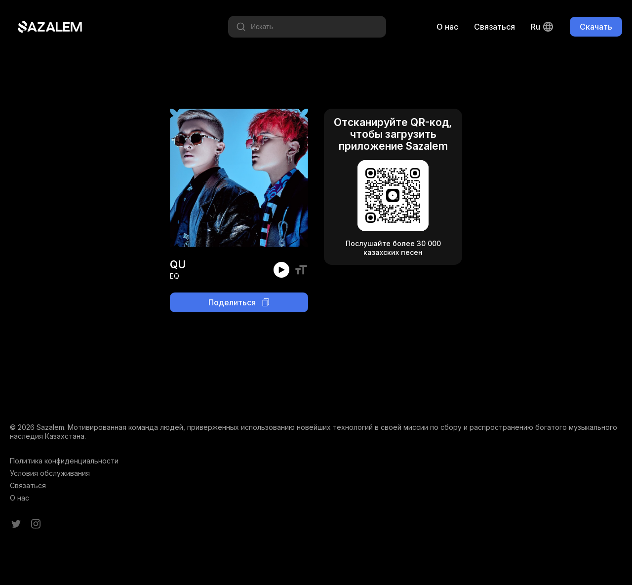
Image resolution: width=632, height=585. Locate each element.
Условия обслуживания (50, 473)
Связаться (494, 27)
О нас (447, 27)
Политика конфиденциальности (64, 461)
